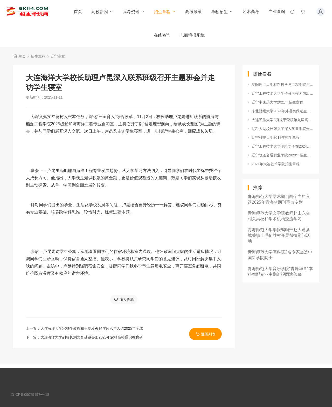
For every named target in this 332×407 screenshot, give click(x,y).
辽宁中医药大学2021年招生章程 (277, 102)
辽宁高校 (58, 56)
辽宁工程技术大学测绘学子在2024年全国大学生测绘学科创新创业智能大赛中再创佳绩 (283, 146)
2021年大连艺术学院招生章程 (276, 164)
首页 (78, 11)
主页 (22, 56)
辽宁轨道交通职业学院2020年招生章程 (283, 155)
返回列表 (206, 334)
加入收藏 (124, 299)
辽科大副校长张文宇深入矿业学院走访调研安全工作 (283, 129)
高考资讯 (134, 12)
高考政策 (193, 11)
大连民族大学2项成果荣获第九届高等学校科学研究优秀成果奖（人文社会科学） (283, 120)
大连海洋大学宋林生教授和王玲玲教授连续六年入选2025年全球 (91, 328)
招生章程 (165, 12)
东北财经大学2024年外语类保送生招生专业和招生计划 (283, 111)
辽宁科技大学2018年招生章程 (276, 137)
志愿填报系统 (192, 35)
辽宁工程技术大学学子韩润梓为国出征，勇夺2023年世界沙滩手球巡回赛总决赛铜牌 (283, 93)
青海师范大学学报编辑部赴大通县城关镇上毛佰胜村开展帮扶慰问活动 (279, 235)
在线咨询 (162, 35)
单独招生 (222, 12)
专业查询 (276, 11)
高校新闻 (102, 12)
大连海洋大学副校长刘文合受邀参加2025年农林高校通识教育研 (91, 337)
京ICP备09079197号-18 (30, 394)
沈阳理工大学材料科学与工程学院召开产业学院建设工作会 (283, 84)
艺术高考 (251, 11)
